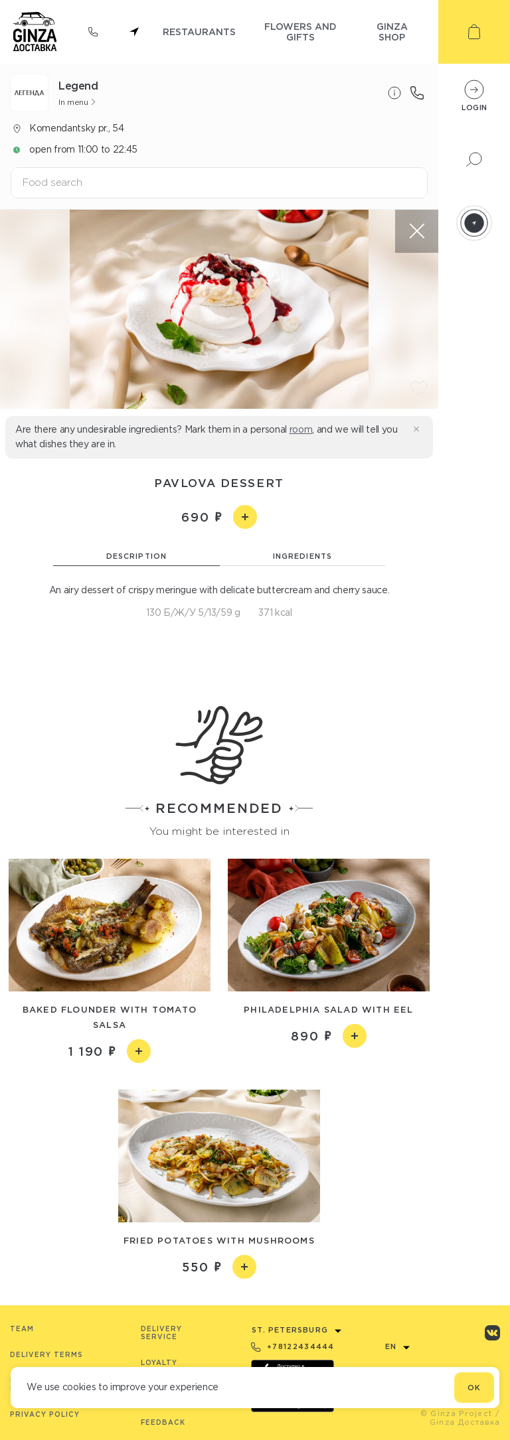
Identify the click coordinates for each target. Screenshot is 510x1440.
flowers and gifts (300, 31)
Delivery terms (46, 1354)
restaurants (199, 31)
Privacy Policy (45, 1414)
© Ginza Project (456, 1413)
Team (22, 1328)
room (301, 429)
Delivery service (161, 1332)
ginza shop (392, 31)
